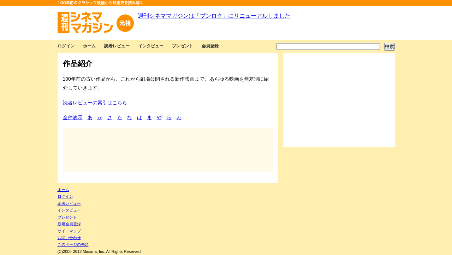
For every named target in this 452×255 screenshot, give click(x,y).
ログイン (66, 46)
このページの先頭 (73, 244)
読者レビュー (117, 46)
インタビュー (150, 46)
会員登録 (210, 46)
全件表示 (73, 117)
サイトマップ (69, 231)
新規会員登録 (69, 224)
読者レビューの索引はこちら (95, 102)
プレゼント (182, 46)
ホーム (89, 46)
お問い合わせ (69, 238)
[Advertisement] (339, 100)
